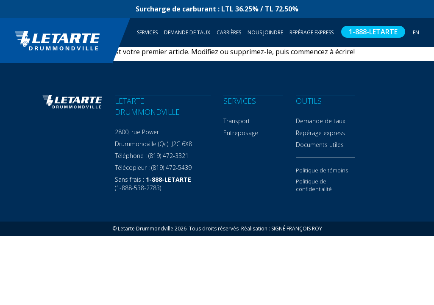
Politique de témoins (322, 170)
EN (416, 32)
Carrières (229, 32)
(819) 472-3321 (168, 156)
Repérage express (320, 133)
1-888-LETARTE (373, 31)
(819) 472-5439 (171, 168)
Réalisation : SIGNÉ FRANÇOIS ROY (281, 228)
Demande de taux (187, 32)
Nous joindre (265, 32)
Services (147, 32)
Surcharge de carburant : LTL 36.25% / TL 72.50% (217, 9)
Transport (236, 121)
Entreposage (240, 133)
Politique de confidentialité (314, 185)
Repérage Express (311, 32)
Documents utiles (320, 145)
